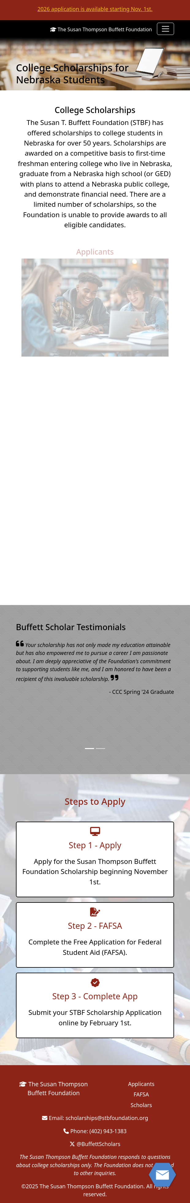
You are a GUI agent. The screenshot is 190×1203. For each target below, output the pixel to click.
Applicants (95, 252)
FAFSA (141, 1094)
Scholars (141, 1105)
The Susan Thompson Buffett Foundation (101, 29)
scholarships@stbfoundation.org (107, 1118)
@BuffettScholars (95, 1144)
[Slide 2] (100, 748)
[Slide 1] (89, 748)
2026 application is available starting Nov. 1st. (95, 9)
